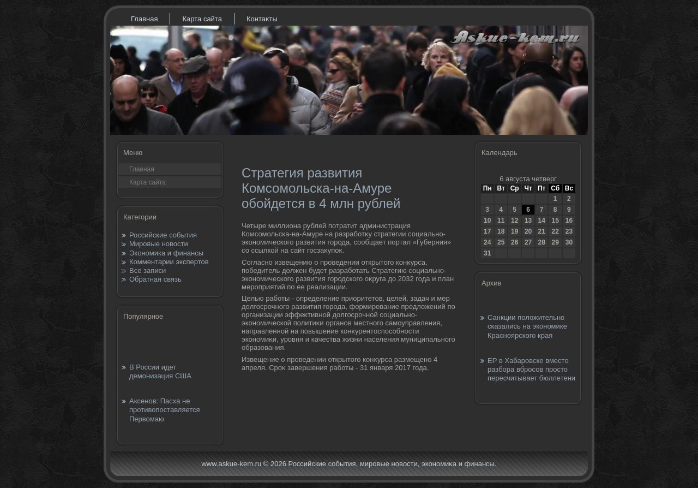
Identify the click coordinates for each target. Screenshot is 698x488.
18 (500, 231)
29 (554, 242)
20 (528, 231)
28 (541, 242)
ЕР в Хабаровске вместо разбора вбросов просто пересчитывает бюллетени (531, 369)
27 (528, 242)
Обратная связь (155, 279)
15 (554, 220)
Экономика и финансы (166, 253)
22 (554, 231)
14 (541, 220)
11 (500, 220)
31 (487, 253)
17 (487, 231)
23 (569, 231)
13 (528, 220)
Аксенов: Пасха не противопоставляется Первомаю (164, 410)
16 (569, 220)
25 (500, 242)
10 (487, 220)
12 (514, 220)
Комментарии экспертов (169, 262)
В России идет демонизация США (160, 371)
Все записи (147, 270)
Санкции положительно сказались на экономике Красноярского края (527, 326)
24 (487, 242)
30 (569, 242)
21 (541, 231)
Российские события (163, 235)
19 (514, 231)
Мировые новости (158, 244)
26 (514, 242)
